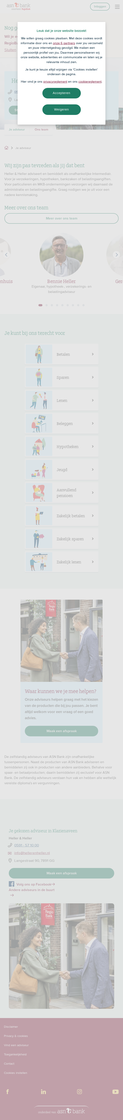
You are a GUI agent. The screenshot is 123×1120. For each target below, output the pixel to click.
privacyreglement (55, 81)
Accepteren (61, 93)
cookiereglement (89, 81)
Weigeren (61, 109)
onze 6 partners (64, 43)
